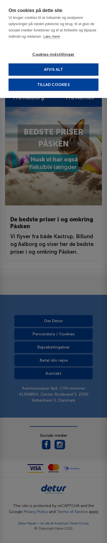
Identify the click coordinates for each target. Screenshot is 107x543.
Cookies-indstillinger (53, 54)
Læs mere (51, 36)
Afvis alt (53, 69)
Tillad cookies (53, 84)
